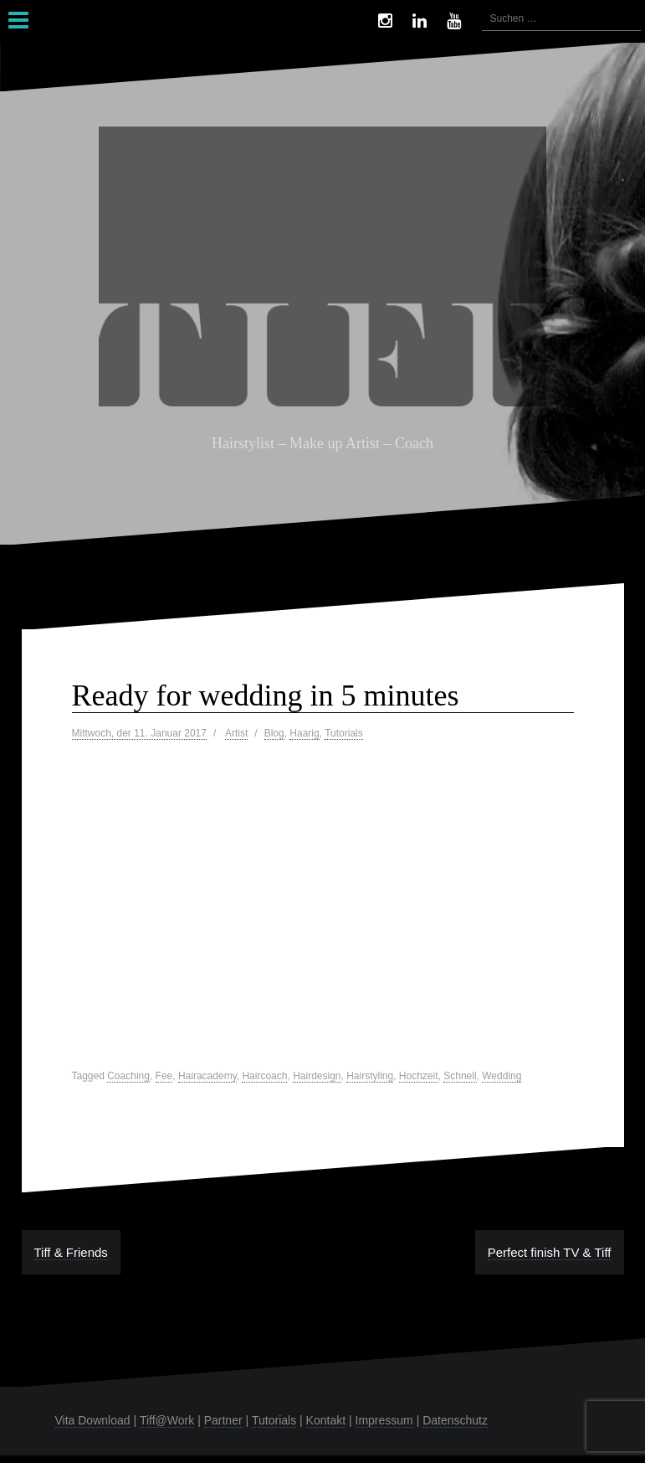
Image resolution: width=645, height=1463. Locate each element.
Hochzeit (418, 1076)
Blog (274, 733)
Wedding (501, 1076)
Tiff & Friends (71, 1252)
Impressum (384, 1420)
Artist (236, 733)
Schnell (459, 1076)
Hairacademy (207, 1076)
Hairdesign (316, 1076)
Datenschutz (455, 1420)
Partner (223, 1420)
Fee (164, 1076)
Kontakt (326, 1420)
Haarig (304, 733)
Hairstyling (369, 1076)
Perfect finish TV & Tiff (550, 1252)
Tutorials (344, 733)
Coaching (128, 1076)
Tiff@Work (167, 1420)
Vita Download (93, 1420)
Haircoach (264, 1076)
